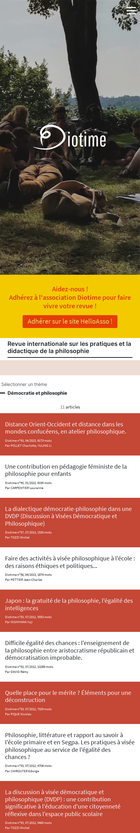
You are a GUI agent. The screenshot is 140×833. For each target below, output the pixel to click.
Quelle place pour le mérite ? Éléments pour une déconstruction (68, 696)
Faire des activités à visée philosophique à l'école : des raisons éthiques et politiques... (70, 561)
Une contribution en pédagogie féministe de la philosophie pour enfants (66, 470)
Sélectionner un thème (24, 384)
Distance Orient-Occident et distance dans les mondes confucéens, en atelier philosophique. (65, 427)
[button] (131, 9)
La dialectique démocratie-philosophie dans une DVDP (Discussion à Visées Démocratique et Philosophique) (68, 516)
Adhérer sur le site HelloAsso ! (70, 321)
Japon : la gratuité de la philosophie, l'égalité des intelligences (69, 604)
